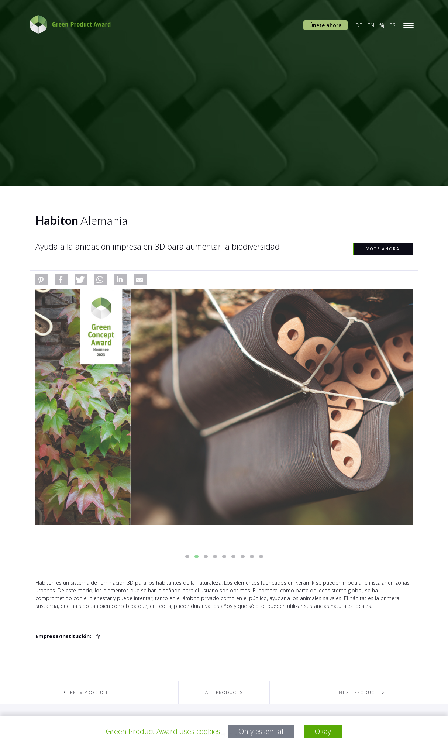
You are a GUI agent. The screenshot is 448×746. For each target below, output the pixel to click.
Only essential (261, 731)
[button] (41, 279)
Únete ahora (325, 25)
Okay (324, 731)
